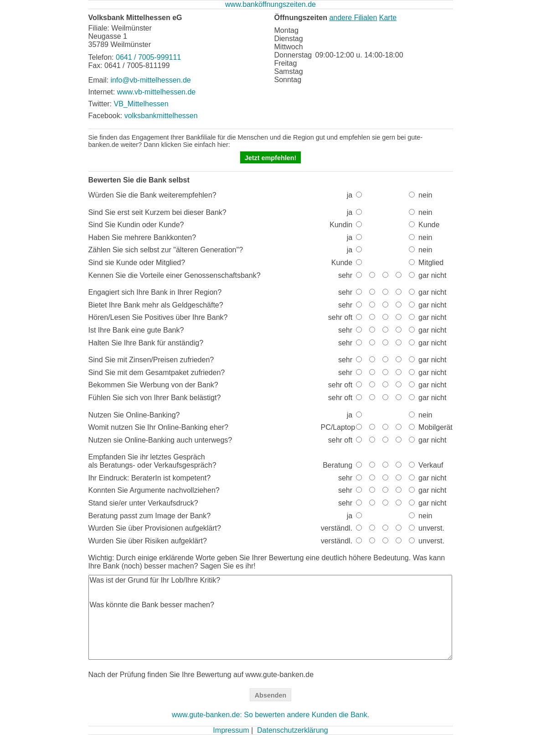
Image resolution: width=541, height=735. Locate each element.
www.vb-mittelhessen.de (156, 92)
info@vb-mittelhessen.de (150, 80)
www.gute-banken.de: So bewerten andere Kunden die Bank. (270, 715)
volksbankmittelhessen (161, 116)
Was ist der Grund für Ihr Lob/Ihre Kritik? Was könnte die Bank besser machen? (270, 617)
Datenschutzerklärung (292, 730)
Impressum (231, 730)
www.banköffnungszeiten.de (270, 4)
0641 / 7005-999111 (148, 57)
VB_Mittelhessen (141, 104)
